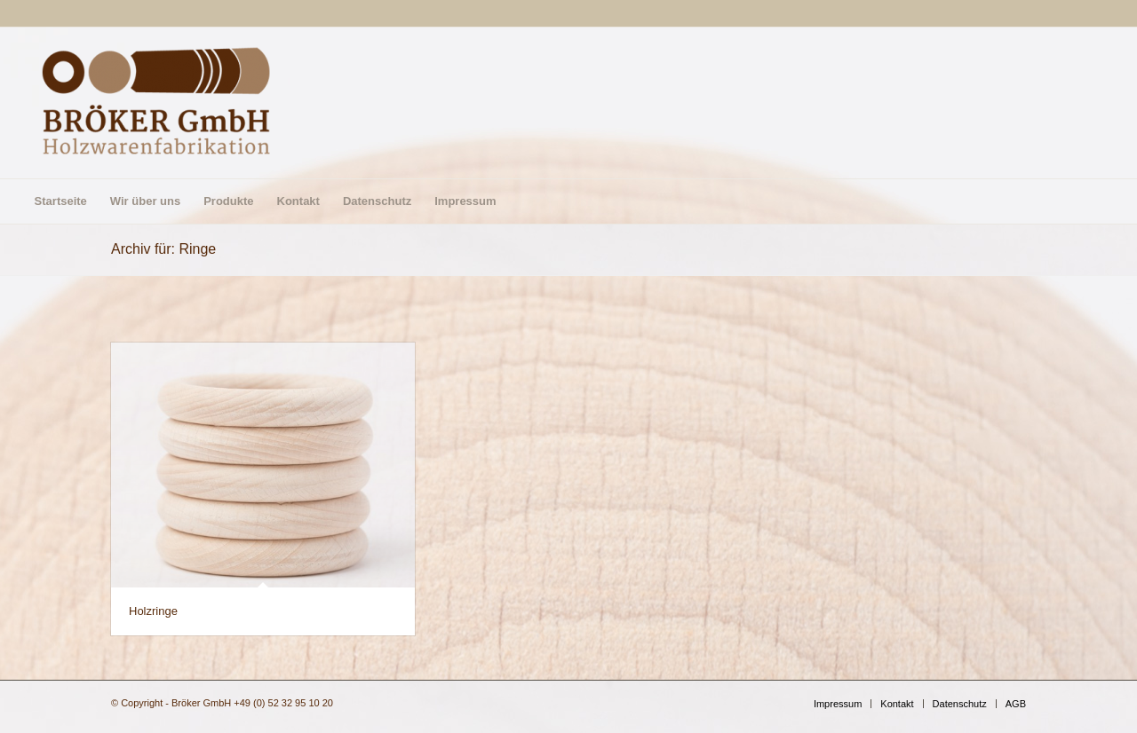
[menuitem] (61, 201)
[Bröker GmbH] (156, 103)
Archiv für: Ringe (163, 248)
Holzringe (153, 611)
